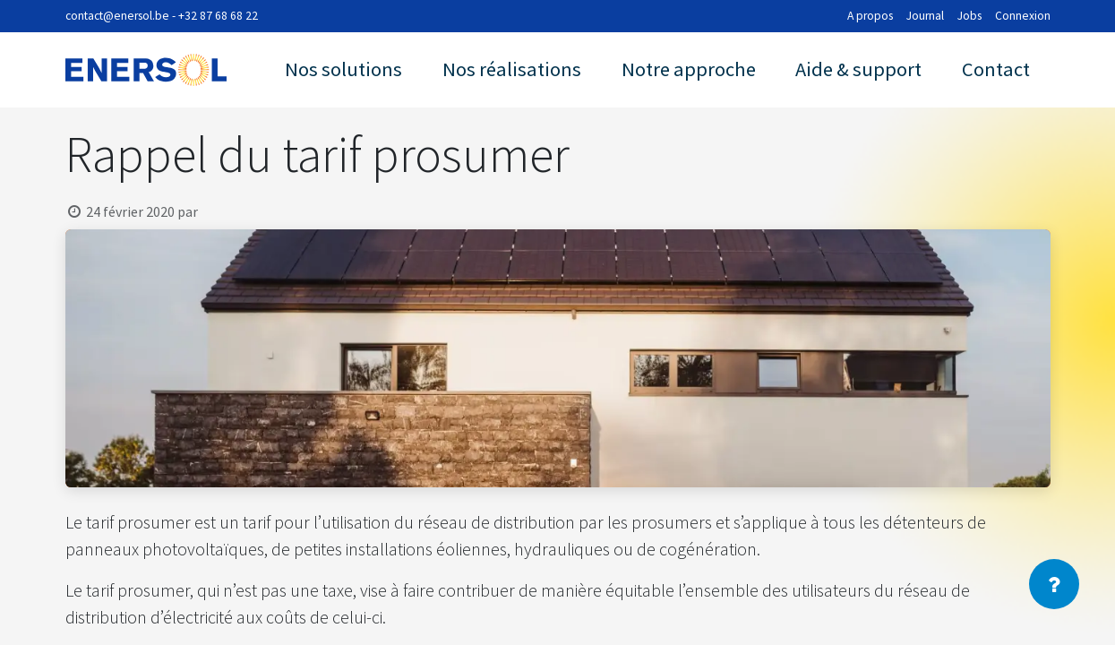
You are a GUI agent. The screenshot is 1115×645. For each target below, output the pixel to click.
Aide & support (858, 69)
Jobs (969, 15)
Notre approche (689, 69)
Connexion (1023, 15)
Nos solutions (343, 69)
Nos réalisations (511, 69)
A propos (870, 15)
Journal (925, 15)
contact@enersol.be (117, 15)
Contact (996, 69)
